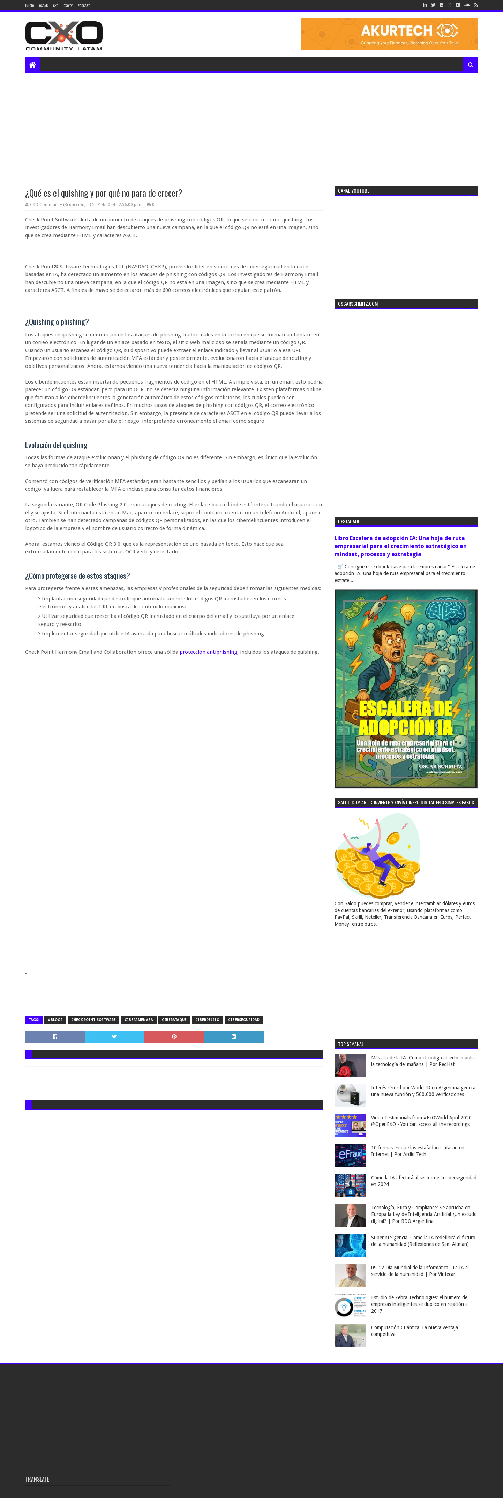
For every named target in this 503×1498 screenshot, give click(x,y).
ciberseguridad (244, 1020)
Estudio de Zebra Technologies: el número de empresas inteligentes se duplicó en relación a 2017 (419, 1304)
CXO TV (68, 5)
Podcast (84, 5)
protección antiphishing (208, 652)
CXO (55, 5)
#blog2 (55, 1020)
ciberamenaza (139, 1020)
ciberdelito (207, 1020)
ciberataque (174, 1020)
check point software (93, 1020)
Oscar (43, 5)
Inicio (29, 5)
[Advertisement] (251, 125)
